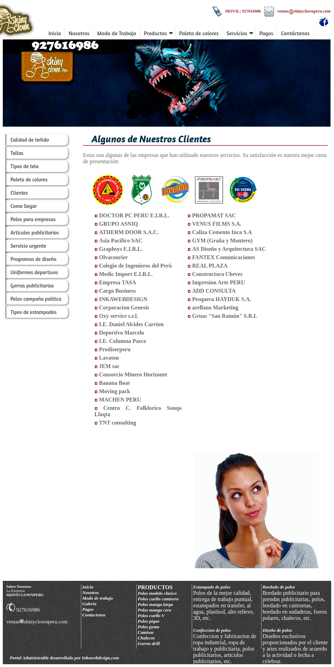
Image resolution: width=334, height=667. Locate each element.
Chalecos (146, 637)
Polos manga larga (155, 604)
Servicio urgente (28, 245)
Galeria (89, 603)
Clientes (19, 192)
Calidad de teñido (29, 139)
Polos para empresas (33, 219)
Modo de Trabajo (116, 33)
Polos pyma (148, 626)
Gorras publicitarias (32, 285)
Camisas (146, 632)
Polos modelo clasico (157, 593)
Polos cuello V (151, 615)
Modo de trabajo (97, 598)
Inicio (54, 33)
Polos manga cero (154, 610)
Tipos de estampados (33, 312)
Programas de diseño (33, 259)
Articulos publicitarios (34, 232)
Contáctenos (295, 33)
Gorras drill (149, 643)
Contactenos (93, 614)
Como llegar (23, 206)
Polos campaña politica (35, 298)
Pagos (266, 33)
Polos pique (148, 621)
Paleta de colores (199, 33)
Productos (158, 33)
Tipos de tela (24, 166)
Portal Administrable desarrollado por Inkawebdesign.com (64, 657)
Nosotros (79, 33)
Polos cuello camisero (158, 598)
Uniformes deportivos (34, 272)
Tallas (16, 153)
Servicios (239, 33)
